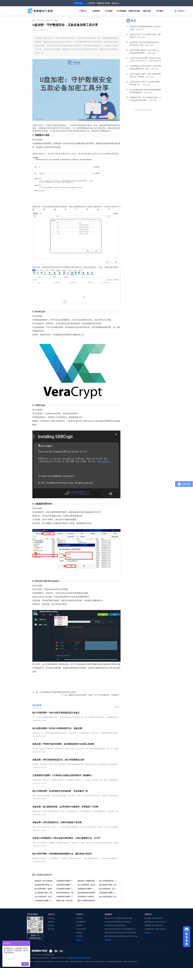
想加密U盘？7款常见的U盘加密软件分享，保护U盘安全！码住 (145, 43)
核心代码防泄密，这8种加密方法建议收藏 (50, 889)
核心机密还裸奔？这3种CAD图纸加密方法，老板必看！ (58, 728)
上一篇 (54, 692)
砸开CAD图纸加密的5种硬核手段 (89, 900)
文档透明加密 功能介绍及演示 (155, 929)
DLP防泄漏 (121, 11)
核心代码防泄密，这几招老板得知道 (112, 889)
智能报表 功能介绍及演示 (154, 925)
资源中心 (51, 922)
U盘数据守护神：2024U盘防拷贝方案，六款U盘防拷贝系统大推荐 (145, 98)
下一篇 (91, 695)
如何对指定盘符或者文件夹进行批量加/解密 (120, 932)
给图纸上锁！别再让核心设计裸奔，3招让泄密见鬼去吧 (76, 900)
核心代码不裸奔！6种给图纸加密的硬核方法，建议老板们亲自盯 (62, 854)
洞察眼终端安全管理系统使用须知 (78, 958)
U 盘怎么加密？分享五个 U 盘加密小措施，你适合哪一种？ (145, 83)
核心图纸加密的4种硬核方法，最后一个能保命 (94, 893)
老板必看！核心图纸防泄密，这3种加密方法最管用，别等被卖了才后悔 (65, 807)
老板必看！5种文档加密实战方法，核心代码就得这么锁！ (59, 760)
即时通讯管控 (81, 922)
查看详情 (115, 3)
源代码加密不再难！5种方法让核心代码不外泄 (115, 885)
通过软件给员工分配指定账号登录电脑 (118, 918)
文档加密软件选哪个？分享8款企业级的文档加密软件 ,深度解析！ (62, 775)
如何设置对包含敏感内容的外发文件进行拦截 (121, 936)
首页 (34, 20)
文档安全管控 (81, 929)
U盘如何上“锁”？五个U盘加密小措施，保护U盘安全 (145, 35)
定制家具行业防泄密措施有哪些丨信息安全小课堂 (145, 28)
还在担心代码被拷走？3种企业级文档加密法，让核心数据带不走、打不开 (66, 838)
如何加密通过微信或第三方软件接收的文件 (120, 929)
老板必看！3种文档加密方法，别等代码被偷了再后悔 (57, 822)
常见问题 (51, 918)
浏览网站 (79, 918)
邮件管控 (79, 925)
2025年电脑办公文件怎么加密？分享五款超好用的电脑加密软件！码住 (145, 67)
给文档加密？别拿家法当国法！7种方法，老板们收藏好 (97, 897)
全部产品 (79, 940)
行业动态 (51, 925)
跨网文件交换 (134, 11)
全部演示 (148, 932)
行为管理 (108, 11)
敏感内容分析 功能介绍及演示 (155, 922)
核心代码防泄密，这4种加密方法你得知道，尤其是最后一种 (60, 791)
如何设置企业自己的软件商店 (115, 925)
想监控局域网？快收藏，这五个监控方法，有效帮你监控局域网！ (145, 51)
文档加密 (96, 11)
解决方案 (147, 11)
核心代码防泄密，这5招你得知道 (89, 885)
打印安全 (79, 936)
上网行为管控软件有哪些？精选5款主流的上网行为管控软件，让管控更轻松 (145, 59)
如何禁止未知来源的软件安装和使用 (118, 922)
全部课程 (108, 940)
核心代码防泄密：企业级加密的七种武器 (49, 897)
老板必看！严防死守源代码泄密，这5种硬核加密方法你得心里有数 (63, 744)
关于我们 (159, 11)
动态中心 (40, 20)
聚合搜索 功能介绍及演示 (154, 918)
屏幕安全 (79, 932)
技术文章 (49, 20)
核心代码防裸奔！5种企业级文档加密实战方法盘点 (55, 713)
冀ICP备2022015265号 (58, 958)
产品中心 (83, 11)
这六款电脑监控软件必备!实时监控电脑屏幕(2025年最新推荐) (145, 91)
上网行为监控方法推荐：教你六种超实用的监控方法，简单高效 (145, 75)
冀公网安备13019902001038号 (38, 958)
